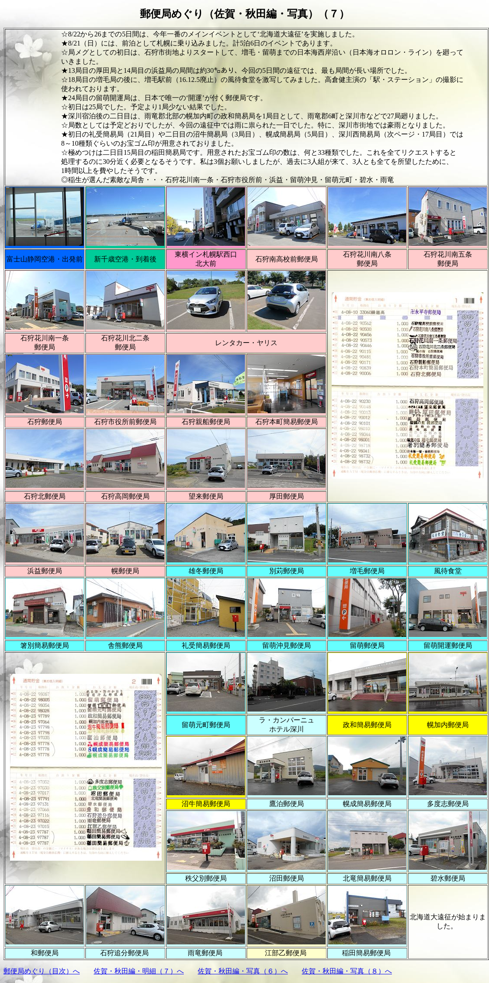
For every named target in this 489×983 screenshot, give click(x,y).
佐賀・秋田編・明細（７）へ (139, 971)
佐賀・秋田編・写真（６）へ (243, 971)
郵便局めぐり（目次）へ (41, 971)
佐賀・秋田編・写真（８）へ (347, 971)
